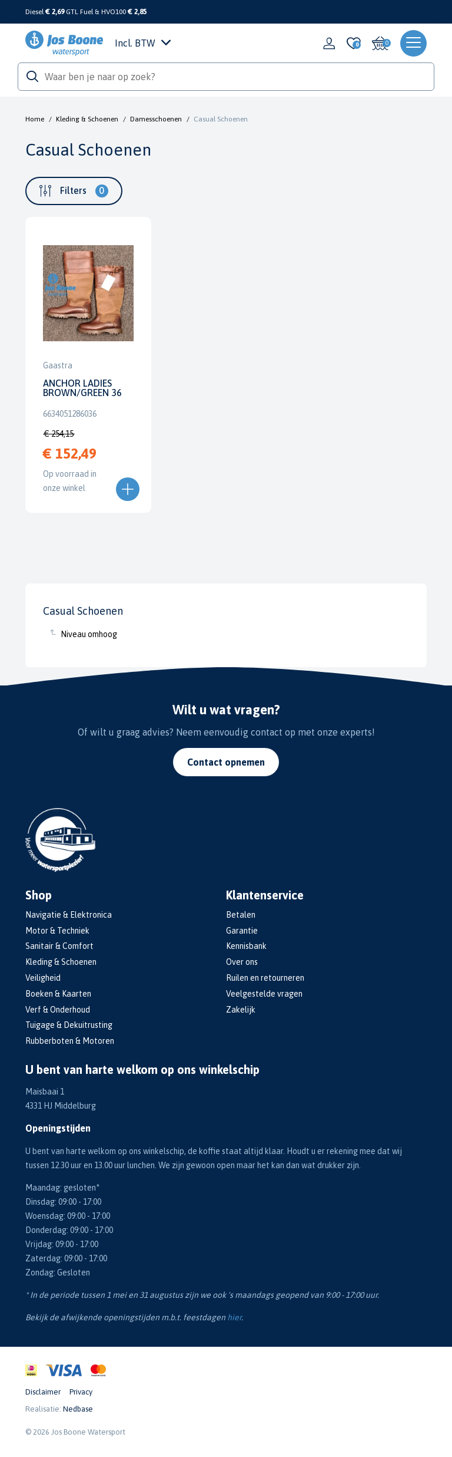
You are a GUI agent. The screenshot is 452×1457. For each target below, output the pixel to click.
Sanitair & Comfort (59, 946)
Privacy (80, 1391)
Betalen (240, 914)
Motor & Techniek (57, 930)
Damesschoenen (156, 119)
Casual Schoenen (221, 119)
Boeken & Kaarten (58, 993)
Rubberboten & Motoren (69, 1041)
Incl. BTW (143, 43)
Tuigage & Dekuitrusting (68, 1025)
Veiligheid (43, 978)
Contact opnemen (226, 762)
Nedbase (78, 1409)
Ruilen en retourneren (265, 978)
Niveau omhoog (89, 634)
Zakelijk (240, 1009)
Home (34, 119)
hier (234, 1317)
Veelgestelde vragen (264, 993)
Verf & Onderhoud (57, 1009)
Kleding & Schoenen (87, 119)
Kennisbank (246, 946)
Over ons (242, 962)
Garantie (242, 930)
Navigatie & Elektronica (68, 914)
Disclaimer (43, 1391)
